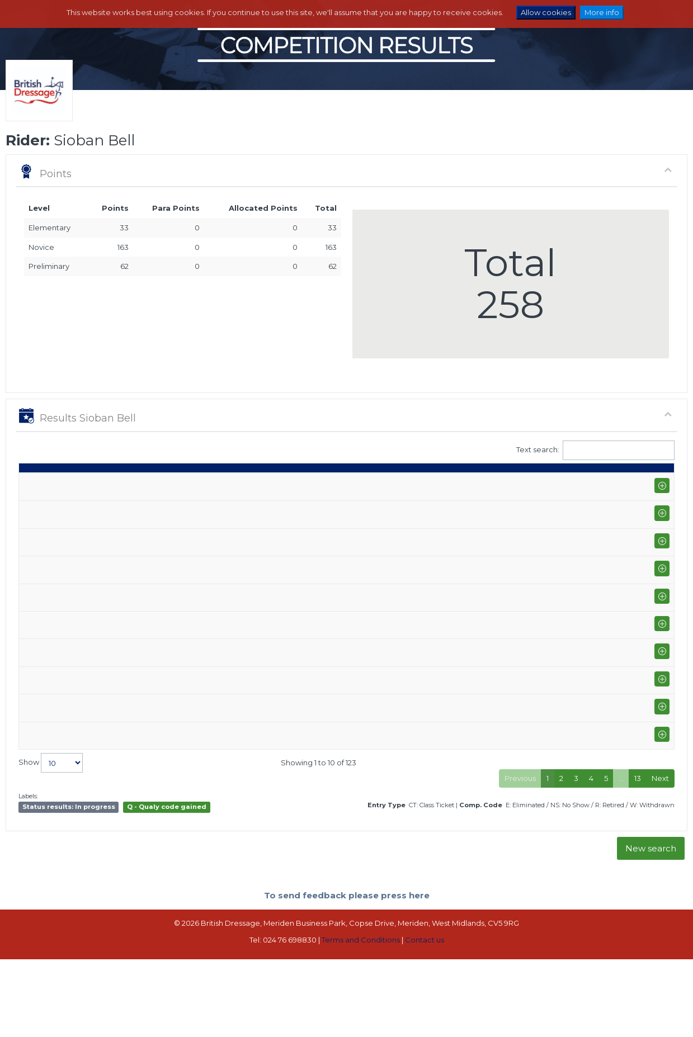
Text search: (595, 450)
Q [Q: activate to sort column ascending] (383, 483)
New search (650, 916)
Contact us (424, 1007)
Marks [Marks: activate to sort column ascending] (443, 483)
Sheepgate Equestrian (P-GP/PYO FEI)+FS (149, 538)
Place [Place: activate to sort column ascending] (516, 483)
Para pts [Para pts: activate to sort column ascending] (589, 478)
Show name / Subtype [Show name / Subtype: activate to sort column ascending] (118, 483)
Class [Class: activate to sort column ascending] (350, 483)
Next (660, 845)
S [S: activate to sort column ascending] (409, 483)
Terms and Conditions (361, 1007)
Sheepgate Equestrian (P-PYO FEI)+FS (143, 609)
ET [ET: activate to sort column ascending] (623, 483)
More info (601, 12)
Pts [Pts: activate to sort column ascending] (553, 483)
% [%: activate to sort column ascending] (478, 483)
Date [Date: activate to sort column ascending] (33, 483)
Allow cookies (546, 12)
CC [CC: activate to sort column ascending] (653, 483)
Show (50, 830)
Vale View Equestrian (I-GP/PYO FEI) (137, 508)
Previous (520, 845)
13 (637, 845)
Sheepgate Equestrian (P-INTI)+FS (135, 711)
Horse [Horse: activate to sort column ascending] (287, 483)
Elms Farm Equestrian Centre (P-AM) (139, 801)
